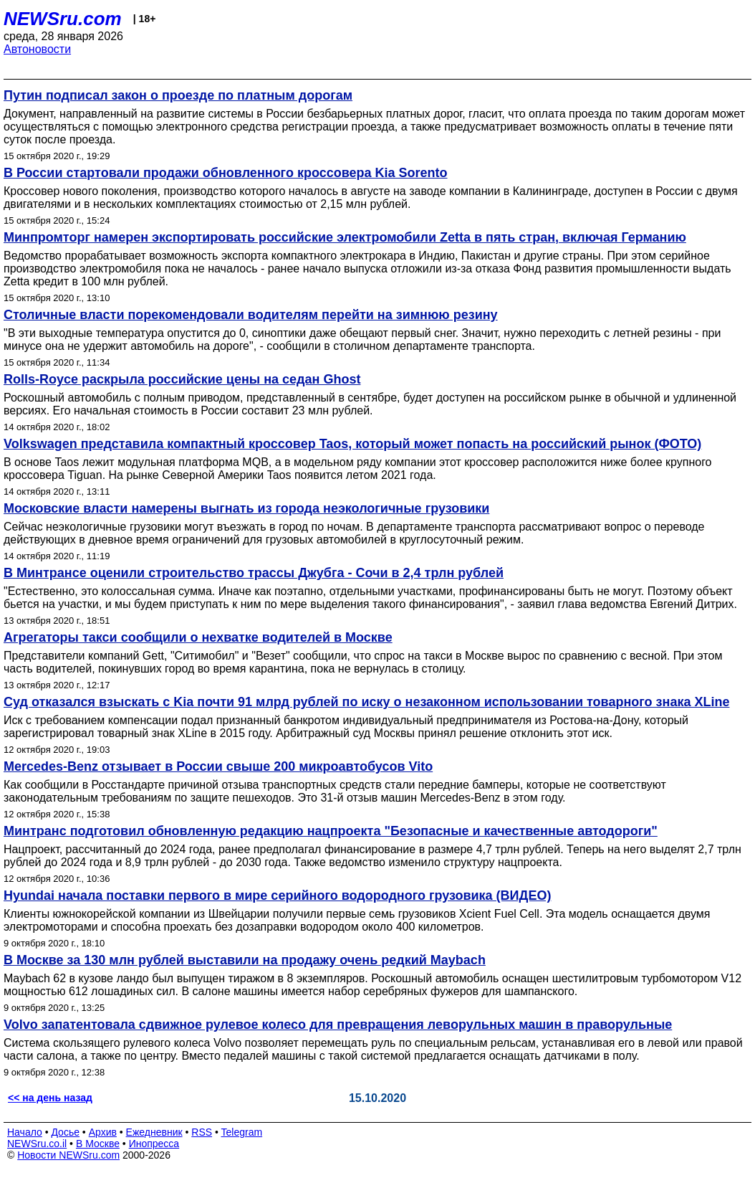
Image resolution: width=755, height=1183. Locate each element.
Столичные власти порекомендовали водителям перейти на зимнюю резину (251, 315)
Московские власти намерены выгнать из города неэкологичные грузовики (246, 508)
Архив (103, 1132)
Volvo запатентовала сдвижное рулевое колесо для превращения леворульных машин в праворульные (338, 1024)
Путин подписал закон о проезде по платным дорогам (178, 95)
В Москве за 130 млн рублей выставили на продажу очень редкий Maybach (245, 960)
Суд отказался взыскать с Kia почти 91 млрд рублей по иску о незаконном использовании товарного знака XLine (366, 702)
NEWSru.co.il (37, 1143)
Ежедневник (154, 1132)
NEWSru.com (63, 18)
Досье (65, 1132)
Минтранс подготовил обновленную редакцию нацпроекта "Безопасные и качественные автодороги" (331, 831)
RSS (201, 1132)
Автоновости (37, 49)
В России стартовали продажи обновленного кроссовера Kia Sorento (226, 173)
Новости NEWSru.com (68, 1155)
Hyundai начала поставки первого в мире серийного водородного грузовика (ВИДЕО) (277, 895)
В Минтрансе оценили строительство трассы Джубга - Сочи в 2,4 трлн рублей (254, 573)
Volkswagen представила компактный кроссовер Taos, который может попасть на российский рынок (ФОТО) (352, 444)
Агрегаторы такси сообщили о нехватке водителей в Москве (198, 637)
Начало (24, 1132)
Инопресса (154, 1143)
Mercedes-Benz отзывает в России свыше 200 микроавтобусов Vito (218, 766)
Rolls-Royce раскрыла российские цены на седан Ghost (182, 379)
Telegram (242, 1132)
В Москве (98, 1143)
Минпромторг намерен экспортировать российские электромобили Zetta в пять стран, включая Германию (345, 237)
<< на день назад (50, 1097)
